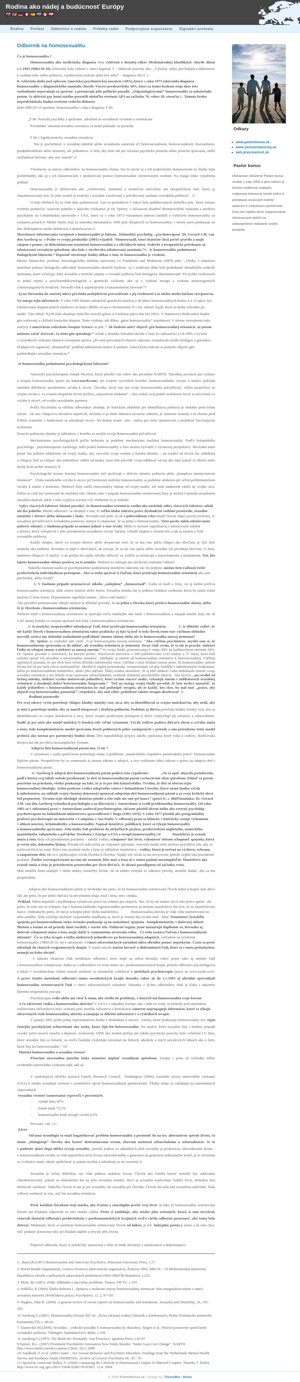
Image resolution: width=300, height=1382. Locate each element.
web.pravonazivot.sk (252, 152)
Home (187, 1377)
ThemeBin (172, 1377)
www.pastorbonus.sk (253, 142)
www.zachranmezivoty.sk (256, 147)
